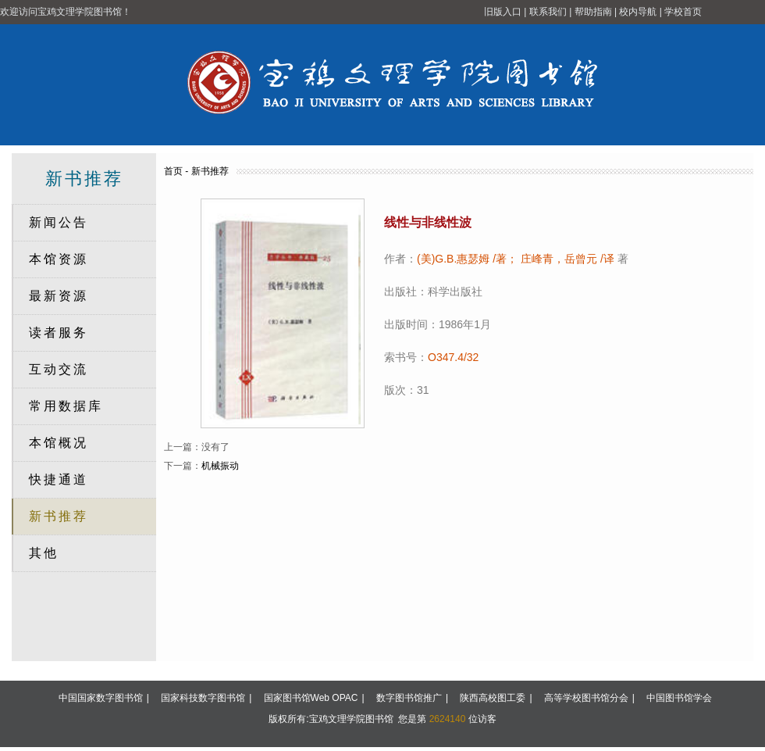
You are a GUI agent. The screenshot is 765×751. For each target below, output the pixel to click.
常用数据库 (66, 406)
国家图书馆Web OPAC (311, 697)
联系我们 (548, 11)
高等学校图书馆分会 (586, 697)
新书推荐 (58, 516)
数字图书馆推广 (409, 697)
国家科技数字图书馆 (203, 697)
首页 (173, 171)
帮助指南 (593, 11)
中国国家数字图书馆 (101, 697)
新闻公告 (58, 222)
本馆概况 (58, 442)
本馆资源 (58, 259)
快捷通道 (58, 479)
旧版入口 (502, 11)
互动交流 (58, 369)
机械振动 (220, 465)
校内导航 (637, 11)
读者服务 (58, 332)
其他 (44, 553)
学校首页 (683, 11)
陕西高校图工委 (492, 697)
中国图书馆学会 (679, 697)
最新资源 (58, 295)
